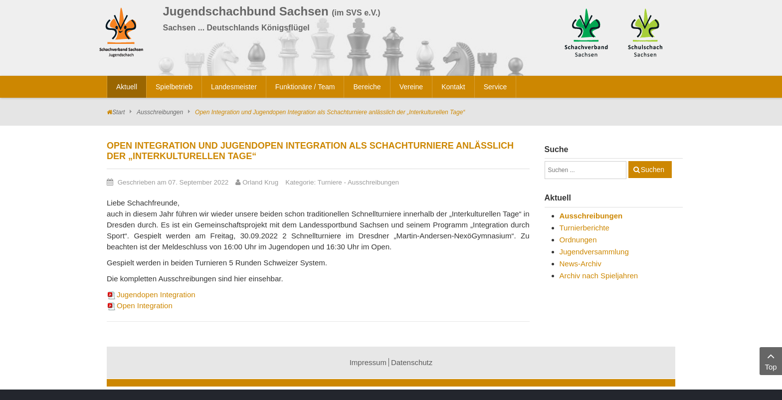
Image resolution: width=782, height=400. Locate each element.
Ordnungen (578, 239)
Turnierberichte (584, 227)
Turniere (330, 182)
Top (771, 360)
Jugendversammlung (594, 251)
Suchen (652, 170)
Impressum (368, 362)
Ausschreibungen (160, 112)
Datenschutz (411, 362)
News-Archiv (580, 263)
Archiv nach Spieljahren (599, 275)
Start (118, 112)
